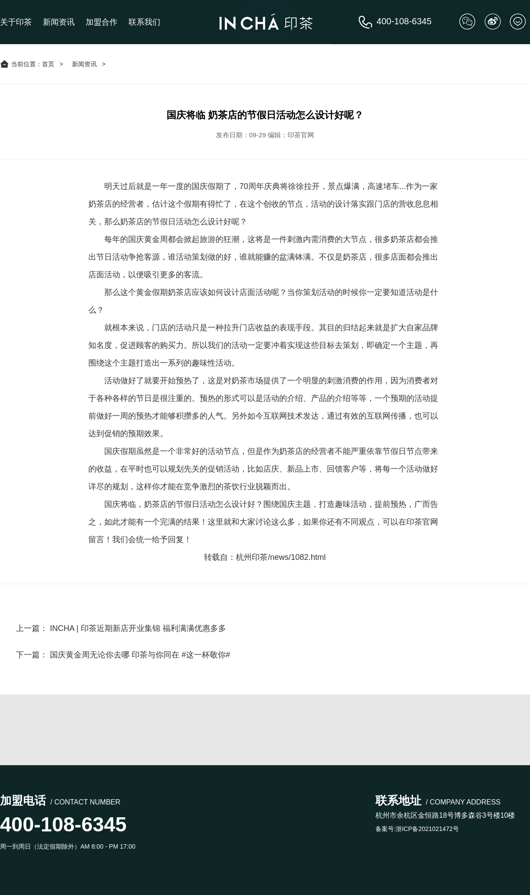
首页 (48, 64)
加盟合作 (101, 22)
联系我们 (144, 22)
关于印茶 (16, 22)
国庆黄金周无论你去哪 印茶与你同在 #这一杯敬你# (140, 654)
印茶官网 (422, 521)
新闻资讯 (59, 22)
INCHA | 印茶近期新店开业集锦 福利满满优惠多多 (138, 628)
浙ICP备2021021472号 (427, 828)
